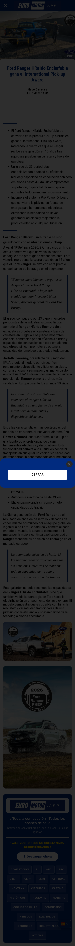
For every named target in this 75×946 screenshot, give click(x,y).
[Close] (69, 464)
